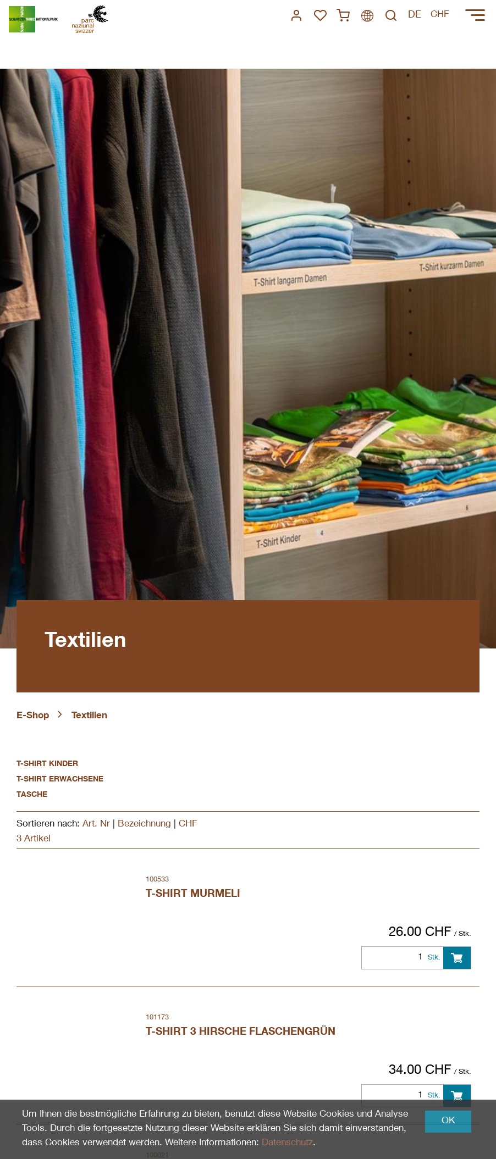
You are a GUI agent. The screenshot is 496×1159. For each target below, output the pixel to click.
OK (448, 1121)
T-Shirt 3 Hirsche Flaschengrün (240, 1032)
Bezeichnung (144, 824)
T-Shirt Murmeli (193, 894)
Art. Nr (96, 824)
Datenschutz (287, 1143)
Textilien (89, 716)
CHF (188, 824)
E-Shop (32, 716)
